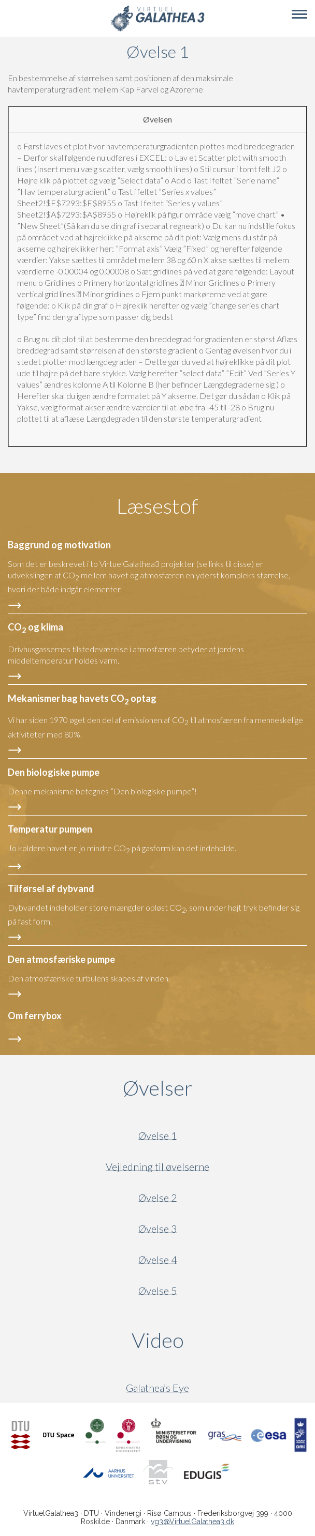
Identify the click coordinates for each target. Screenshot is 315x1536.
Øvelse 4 (157, 1259)
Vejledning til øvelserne (157, 1166)
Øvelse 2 (157, 1197)
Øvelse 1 (157, 1135)
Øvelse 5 (157, 1290)
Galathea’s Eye (157, 1388)
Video (207, 1340)
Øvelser (158, 1088)
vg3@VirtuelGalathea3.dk (192, 1521)
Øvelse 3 (157, 1228)
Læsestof (157, 506)
